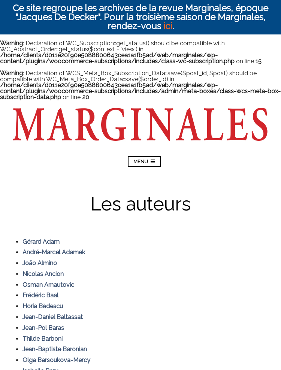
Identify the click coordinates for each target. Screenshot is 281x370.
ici (167, 26)
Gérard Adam (41, 241)
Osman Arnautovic (48, 284)
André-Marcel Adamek (53, 252)
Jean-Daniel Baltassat (52, 317)
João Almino (39, 263)
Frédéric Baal (40, 295)
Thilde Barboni (42, 338)
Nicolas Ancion (43, 274)
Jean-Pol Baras (43, 327)
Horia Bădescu (42, 306)
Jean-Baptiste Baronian (54, 349)
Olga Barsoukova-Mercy (56, 360)
